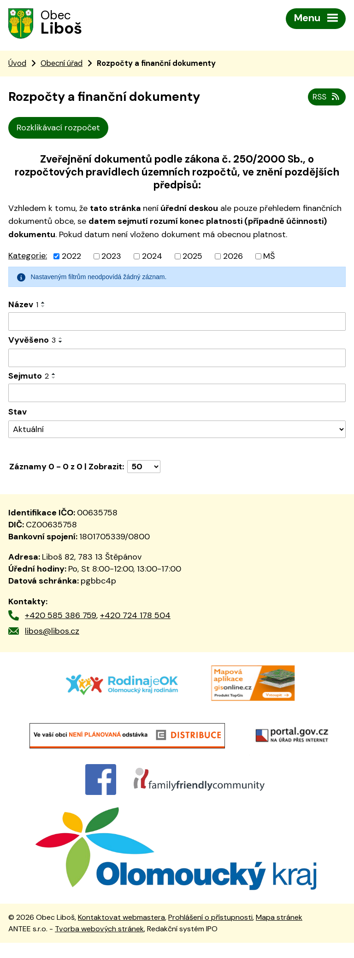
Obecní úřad (62, 65)
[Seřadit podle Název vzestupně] (43, 304)
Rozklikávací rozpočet (58, 129)
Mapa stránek (279, 933)
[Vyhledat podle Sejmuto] (177, 395)
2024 (152, 257)
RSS (326, 98)
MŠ (269, 257)
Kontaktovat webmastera (121, 933)
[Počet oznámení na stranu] (143, 468)
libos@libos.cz (52, 632)
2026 (233, 257)
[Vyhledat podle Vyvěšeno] (177, 359)
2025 (192, 257)
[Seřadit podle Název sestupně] (43, 308)
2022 (71, 257)
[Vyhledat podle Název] (177, 323)
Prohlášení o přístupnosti (210, 933)
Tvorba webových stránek (99, 944)
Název (23, 306)
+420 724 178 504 (135, 616)
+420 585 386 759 (60, 616)
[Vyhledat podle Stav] (177, 431)
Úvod (17, 65)
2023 (111, 257)
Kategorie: (27, 257)
